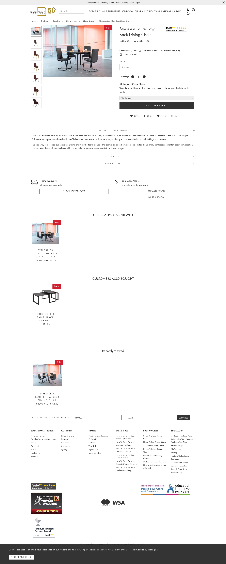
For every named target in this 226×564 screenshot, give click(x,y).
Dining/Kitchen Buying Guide (152, 450)
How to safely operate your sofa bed (154, 466)
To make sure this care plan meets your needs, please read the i (149, 88)
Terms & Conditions (179, 469)
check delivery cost (74, 191)
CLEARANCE (141, 11)
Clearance (65, 446)
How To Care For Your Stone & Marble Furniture (126, 462)
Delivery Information (179, 465)
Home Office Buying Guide (154, 442)
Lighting (64, 449)
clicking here (154, 549)
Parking (174, 452)
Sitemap (34, 456)
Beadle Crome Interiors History (43, 439)
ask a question (156, 191)
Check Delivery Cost (127, 50)
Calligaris (92, 439)
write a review (156, 197)
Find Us (34, 442)
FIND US (176, 11)
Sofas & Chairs (67, 435)
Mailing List (35, 452)
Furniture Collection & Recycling (180, 457)
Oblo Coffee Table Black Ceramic (45, 317)
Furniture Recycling (170, 50)
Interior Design (177, 445)
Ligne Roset (93, 449)
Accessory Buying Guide (153, 445)
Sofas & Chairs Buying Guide (152, 437)
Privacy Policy (176, 472)
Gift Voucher (176, 448)
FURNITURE (114, 11)
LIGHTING (154, 11)
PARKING (166, 11)
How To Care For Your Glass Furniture (125, 456)
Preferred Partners (38, 435)
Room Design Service (179, 462)
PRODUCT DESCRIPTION (113, 130)
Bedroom (65, 442)
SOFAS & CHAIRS (98, 11)
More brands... (94, 452)
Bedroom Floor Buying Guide (152, 457)
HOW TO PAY (113, 164)
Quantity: (124, 76)
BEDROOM (127, 11)
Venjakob (92, 446)
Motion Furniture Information (155, 461)
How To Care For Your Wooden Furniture (125, 443)
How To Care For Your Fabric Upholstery (125, 437)
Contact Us (35, 446)
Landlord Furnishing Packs (181, 435)
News (33, 449)
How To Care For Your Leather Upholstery (125, 469)
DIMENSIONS (113, 156)
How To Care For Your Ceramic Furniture (125, 450)
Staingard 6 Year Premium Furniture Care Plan (182, 440)
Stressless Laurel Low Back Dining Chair (45, 253)
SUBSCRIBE (183, 417)
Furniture (64, 439)
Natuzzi (91, 442)
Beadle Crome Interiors (98, 435)
